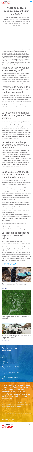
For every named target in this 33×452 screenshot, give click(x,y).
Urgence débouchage (11, 362)
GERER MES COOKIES (9, 450)
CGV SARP (6, 444)
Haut (29, 424)
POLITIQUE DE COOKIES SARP (11, 448)
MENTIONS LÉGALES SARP (10, 442)
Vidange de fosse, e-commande (14, 356)
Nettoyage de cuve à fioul (12, 372)
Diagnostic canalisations (12, 366)
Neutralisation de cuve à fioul (13, 377)
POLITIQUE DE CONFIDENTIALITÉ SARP (13, 446)
